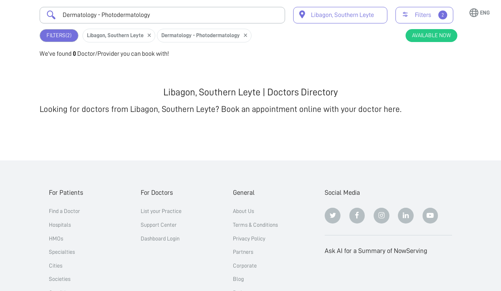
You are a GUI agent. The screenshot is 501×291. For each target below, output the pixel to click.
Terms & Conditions (255, 225)
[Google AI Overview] (406, 274)
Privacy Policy (249, 238)
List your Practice (161, 211)
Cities (55, 265)
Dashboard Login (160, 238)
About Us (243, 211)
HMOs (56, 238)
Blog (238, 279)
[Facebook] (357, 216)
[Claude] (357, 274)
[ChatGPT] (332, 274)
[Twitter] (332, 216)
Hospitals (60, 225)
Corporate (245, 265)
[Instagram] (381, 216)
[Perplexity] (381, 274)
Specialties (62, 252)
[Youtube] (430, 216)
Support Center (159, 225)
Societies (59, 279)
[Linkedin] (406, 216)
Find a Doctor (64, 211)
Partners (243, 252)
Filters (59, 35)
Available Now (431, 35)
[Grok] (430, 274)
